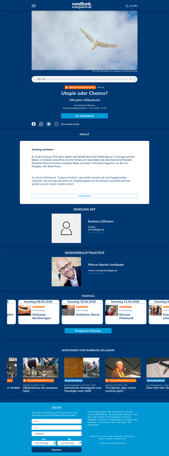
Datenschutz (129, 436)
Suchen (133, 6)
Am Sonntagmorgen (72, 385)
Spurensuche (104, 422)
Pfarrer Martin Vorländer (106, 265)
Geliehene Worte (87, 314)
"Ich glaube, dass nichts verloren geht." (120, 389)
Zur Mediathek (84, 115)
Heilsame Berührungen (41, 316)
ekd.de (109, 438)
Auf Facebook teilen (34, 124)
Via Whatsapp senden (41, 124)
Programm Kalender (88, 330)
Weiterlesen (84, 196)
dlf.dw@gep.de (96, 229)
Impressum (94, 436)
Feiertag (100, 87)
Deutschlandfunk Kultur (75, 108)
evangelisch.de (120, 438)
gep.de (102, 438)
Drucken (56, 124)
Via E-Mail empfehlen (49, 124)
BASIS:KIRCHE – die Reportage (108, 414)
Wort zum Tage (119, 422)
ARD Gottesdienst (115, 412)
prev (10, 311)
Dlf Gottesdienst (113, 417)
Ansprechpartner (115, 436)
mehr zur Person (95, 232)
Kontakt (104, 436)
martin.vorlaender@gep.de (102, 270)
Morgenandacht (116, 419)
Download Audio (70, 124)
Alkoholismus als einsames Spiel (40, 389)
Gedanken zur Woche (97, 419)
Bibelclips (127, 414)
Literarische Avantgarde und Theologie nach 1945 (82, 389)
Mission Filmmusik (126, 316)
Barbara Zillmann (86, 105)
